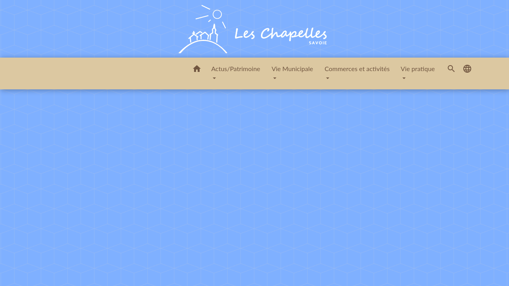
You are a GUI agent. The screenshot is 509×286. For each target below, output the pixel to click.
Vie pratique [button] (418, 68)
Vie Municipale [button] (292, 68)
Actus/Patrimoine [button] (235, 68)
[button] (197, 70)
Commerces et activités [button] (357, 68)
